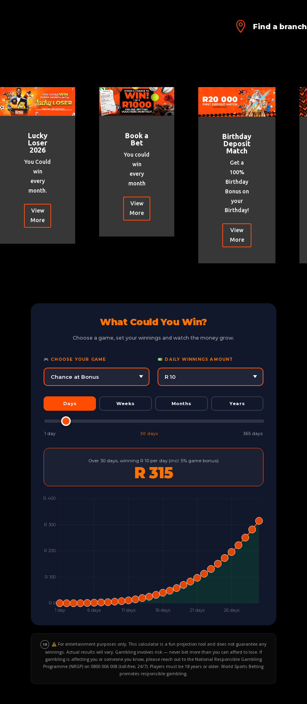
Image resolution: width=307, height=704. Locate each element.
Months (181, 403)
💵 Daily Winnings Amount (195, 359)
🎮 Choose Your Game (75, 359)
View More (37, 215)
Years (237, 403)
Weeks (125, 403)
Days (70, 403)
